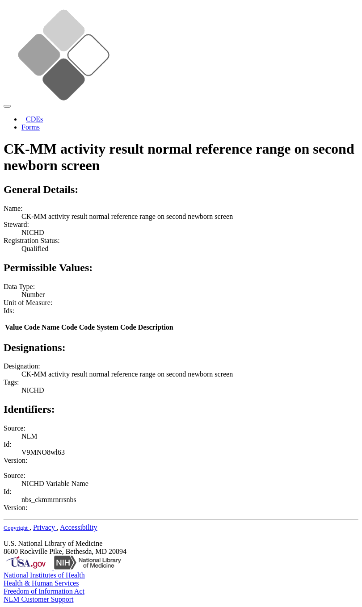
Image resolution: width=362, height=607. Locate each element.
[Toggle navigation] (7, 106)
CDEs (34, 119)
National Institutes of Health (44, 575)
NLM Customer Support (38, 599)
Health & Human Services (41, 583)
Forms (30, 127)
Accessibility (78, 527)
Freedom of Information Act (44, 591)
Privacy (45, 527)
